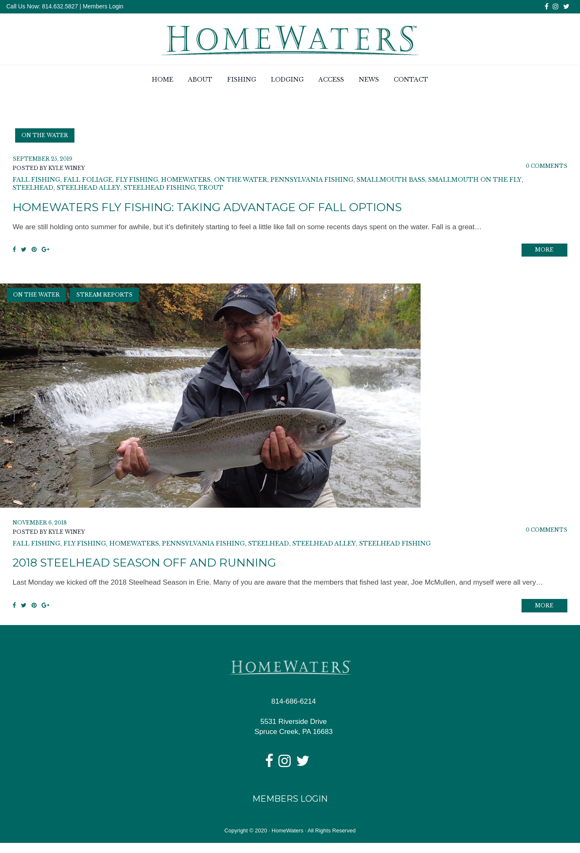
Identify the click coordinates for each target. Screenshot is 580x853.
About (200, 81)
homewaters (186, 181)
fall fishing (36, 181)
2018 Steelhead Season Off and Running (162, 568)
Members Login (103, 6)
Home (162, 81)
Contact (411, 81)
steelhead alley (88, 189)
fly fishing (137, 181)
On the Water (44, 136)
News (369, 81)
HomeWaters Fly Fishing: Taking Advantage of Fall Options (234, 208)
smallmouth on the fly (475, 181)
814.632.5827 (59, 6)
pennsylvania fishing (311, 181)
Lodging (287, 81)
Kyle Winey (66, 169)
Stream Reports (104, 300)
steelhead (33, 189)
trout (210, 189)
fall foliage (88, 181)
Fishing (241, 81)
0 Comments (546, 167)
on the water (240, 181)
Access (331, 81)
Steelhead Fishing (159, 189)
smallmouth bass (391, 181)
